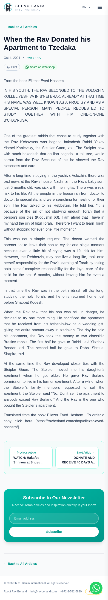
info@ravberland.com (44, 591)
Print (12, 67)
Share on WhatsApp (40, 67)
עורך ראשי (34, 58)
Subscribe (54, 532)
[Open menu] (99, 7)
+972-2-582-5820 (71, 591)
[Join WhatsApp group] (96, 588)
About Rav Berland (15, 591)
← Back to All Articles (20, 27)
